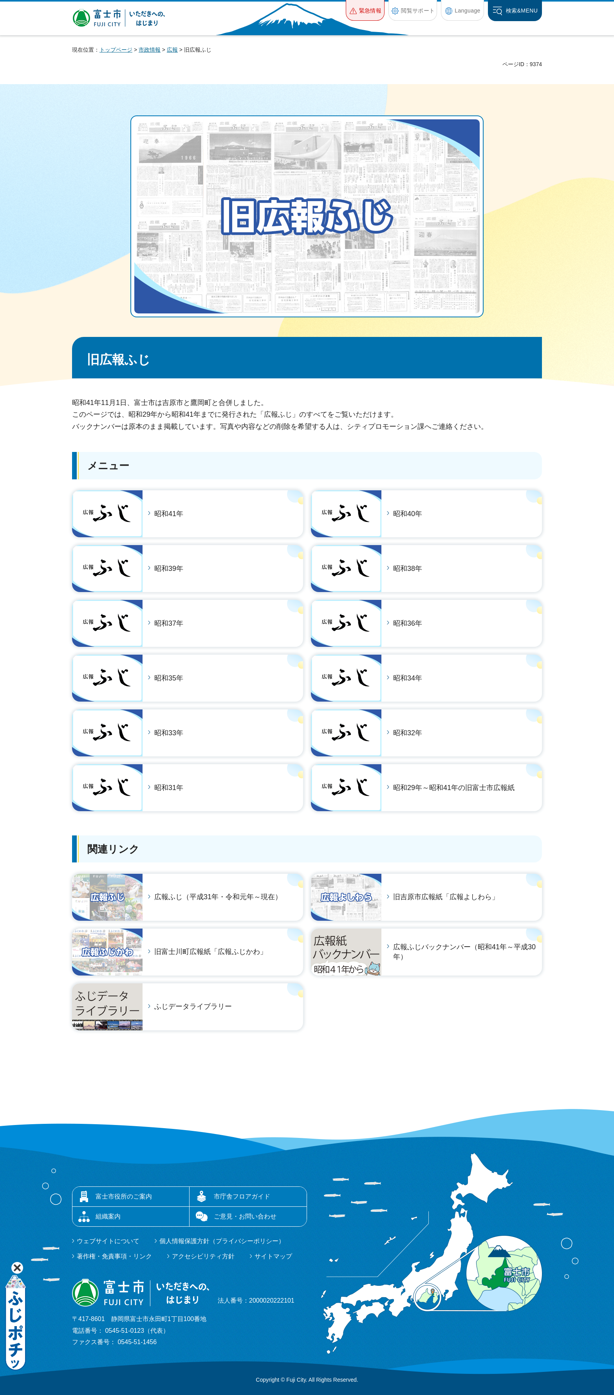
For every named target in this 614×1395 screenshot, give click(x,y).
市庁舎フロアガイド (242, 1196)
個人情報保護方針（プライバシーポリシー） (222, 1241)
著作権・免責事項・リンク (114, 1256)
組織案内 (108, 1216)
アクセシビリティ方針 (203, 1256)
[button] (365, 10)
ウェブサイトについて (108, 1241)
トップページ (115, 50)
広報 (172, 50)
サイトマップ (273, 1256)
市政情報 (150, 50)
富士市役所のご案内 (124, 1196)
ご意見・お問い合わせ (245, 1216)
